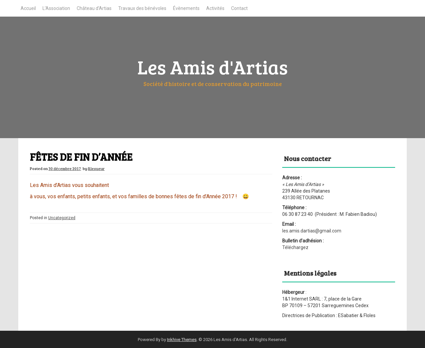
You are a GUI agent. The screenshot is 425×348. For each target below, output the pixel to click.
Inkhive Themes (182, 339)
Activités (215, 8)
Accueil (28, 8)
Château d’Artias (94, 8)
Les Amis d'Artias (212, 67)
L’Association (56, 8)
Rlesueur (96, 168)
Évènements (186, 8)
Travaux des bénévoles (142, 8)
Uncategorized (61, 218)
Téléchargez (295, 247)
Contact (239, 8)
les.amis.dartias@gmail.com (311, 230)
